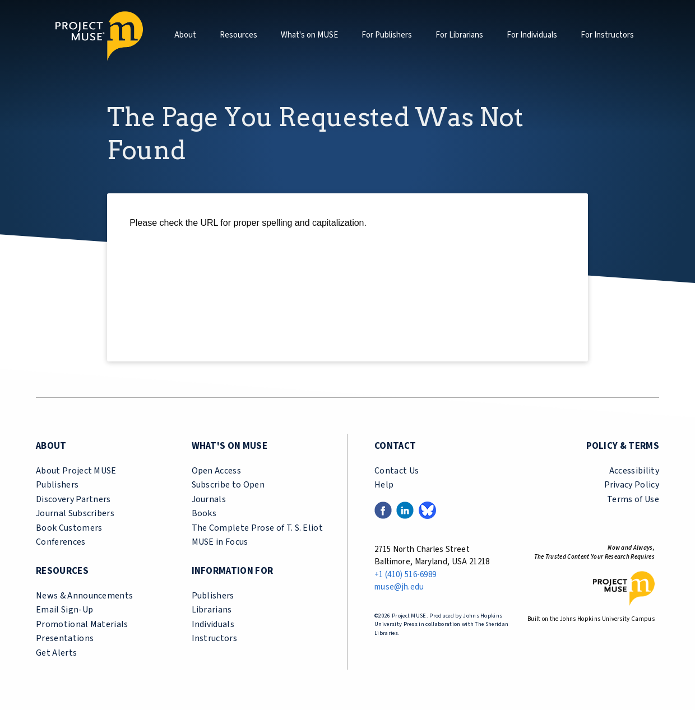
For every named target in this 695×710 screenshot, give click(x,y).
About (185, 35)
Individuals (213, 624)
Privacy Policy (631, 485)
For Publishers (387, 35)
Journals (209, 499)
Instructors (215, 638)
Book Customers (69, 528)
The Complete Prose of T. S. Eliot (257, 528)
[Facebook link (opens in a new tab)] (383, 509)
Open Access (217, 471)
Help (383, 485)
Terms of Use (633, 499)
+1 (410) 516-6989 (405, 575)
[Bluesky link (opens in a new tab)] (427, 509)
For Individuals (532, 35)
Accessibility (634, 471)
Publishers (57, 485)
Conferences (61, 542)
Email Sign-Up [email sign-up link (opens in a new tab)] (64, 610)
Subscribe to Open (228, 485)
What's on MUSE (309, 35)
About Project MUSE (76, 471)
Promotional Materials (82, 624)
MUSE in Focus (220, 542)
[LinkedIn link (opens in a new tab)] (405, 509)
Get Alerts (56, 653)
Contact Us (396, 471)
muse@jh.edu (399, 587)
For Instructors (607, 35)
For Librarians (459, 35)
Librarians (212, 610)
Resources (238, 35)
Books (204, 513)
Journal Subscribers (75, 513)
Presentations (65, 638)
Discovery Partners (73, 499)
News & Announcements (84, 596)
